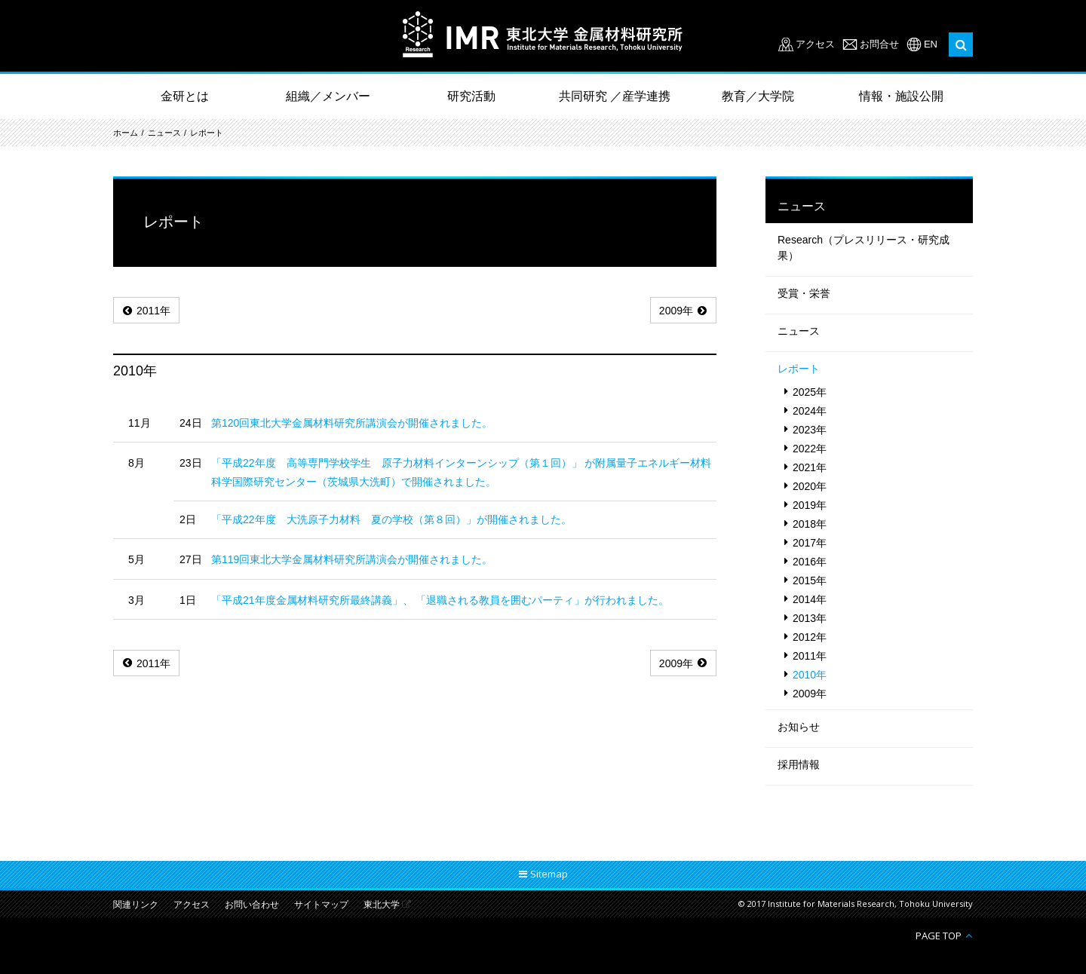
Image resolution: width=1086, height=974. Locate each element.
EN (930, 44)
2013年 (810, 618)
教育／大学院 (758, 96)
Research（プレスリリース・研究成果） (863, 248)
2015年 (810, 580)
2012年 (810, 637)
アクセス (815, 44)
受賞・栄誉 (804, 293)
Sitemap (549, 874)
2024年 (810, 411)
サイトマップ (321, 905)
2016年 (810, 562)
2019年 (810, 505)
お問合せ (879, 44)
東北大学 (382, 905)
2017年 (810, 543)
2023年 (810, 430)
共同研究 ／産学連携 (614, 96)
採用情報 (799, 764)
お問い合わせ (252, 905)
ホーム (125, 132)
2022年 (810, 449)
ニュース (164, 132)
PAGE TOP (939, 935)
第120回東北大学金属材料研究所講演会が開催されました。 (351, 423)
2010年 (810, 675)
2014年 (810, 599)
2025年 (810, 392)
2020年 (810, 486)
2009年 (676, 311)
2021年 (810, 467)
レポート (206, 132)
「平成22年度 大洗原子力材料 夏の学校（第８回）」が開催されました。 (391, 519)
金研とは (185, 96)
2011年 (153, 311)
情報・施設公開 (901, 96)
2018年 (810, 524)
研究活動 (471, 96)
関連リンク (135, 905)
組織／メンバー (328, 96)
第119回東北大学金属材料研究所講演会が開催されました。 (351, 559)
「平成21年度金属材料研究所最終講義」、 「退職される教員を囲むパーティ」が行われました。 (440, 600)
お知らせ (799, 727)
